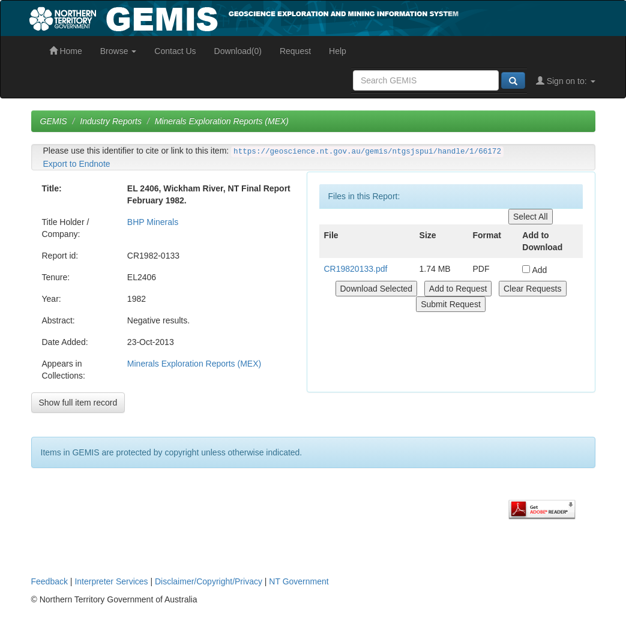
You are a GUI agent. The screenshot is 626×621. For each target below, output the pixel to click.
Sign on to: (565, 81)
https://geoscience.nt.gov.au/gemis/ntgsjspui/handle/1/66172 (367, 152)
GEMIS (53, 121)
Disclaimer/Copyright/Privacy (208, 581)
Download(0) (238, 51)
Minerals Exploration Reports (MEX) (222, 121)
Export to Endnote (76, 164)
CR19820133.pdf (356, 269)
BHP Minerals (152, 222)
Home (65, 51)
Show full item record (78, 402)
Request (295, 51)
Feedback (49, 581)
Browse (118, 51)
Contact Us (175, 51)
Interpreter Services (111, 581)
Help (337, 51)
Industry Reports (111, 121)
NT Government (298, 581)
